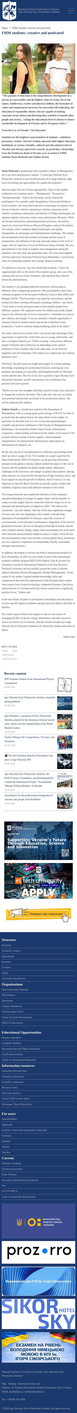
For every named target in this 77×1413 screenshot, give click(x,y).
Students (6, 1141)
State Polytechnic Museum (15, 989)
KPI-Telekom (8, 995)
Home (5, 28)
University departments (13, 978)
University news (9, 659)
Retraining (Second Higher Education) (21, 1049)
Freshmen (7, 1135)
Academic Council (11, 950)
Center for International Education (19, 1060)
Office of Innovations (12, 1023)
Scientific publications (13, 1076)
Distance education (11, 1037)
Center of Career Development (17, 1017)
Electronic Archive (11, 1093)
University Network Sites (14, 1071)
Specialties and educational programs (20, 1180)
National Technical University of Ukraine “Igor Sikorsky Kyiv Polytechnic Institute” (39, 10)
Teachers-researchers (12, 1169)
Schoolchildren (9, 1119)
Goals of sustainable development (18, 1196)
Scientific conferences (13, 1082)
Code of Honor (9, 1174)
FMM (5, 651)
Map (4, 1383)
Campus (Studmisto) (12, 1006)
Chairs (5, 973)
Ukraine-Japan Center (12, 1011)
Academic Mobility (11, 1043)
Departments (8, 956)
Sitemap (12, 1383)
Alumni (5, 1146)
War (4, 1185)
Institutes (6, 962)
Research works (10, 1087)
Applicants (7, 1124)
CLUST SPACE (10, 1191)
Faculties (6, 967)
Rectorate (6, 945)
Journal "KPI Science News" (16, 1098)
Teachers (6, 1152)
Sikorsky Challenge (11, 1163)
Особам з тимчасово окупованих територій (24, 1130)
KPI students (8, 655)
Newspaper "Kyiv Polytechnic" (17, 1104)
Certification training (12, 1054)
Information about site (29, 1383)
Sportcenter (7, 1000)
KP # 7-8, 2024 (9, 646)
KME (14, 651)
